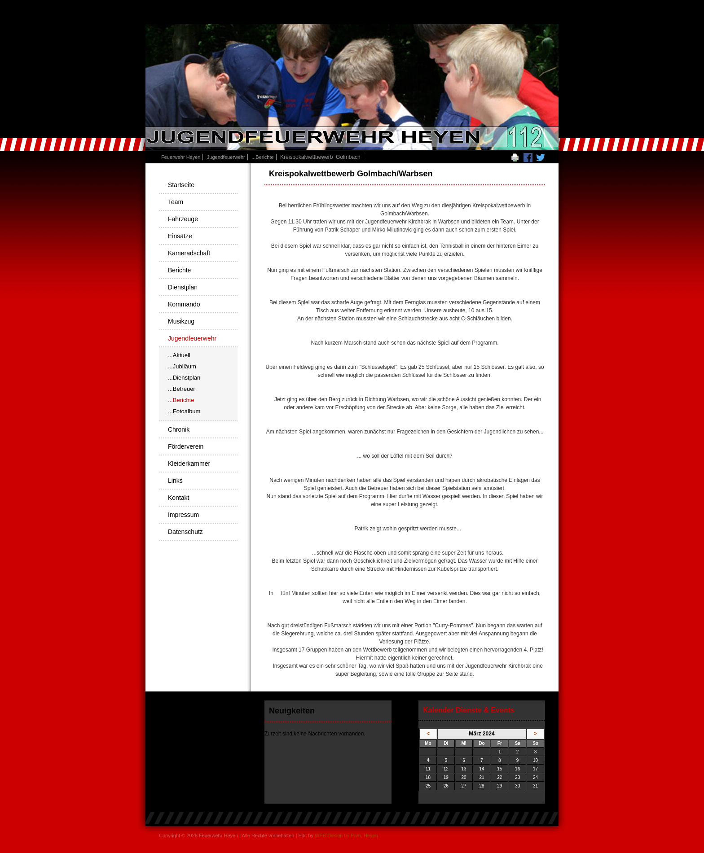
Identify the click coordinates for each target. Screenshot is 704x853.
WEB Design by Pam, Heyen (346, 835)
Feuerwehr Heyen (180, 157)
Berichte (179, 270)
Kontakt (178, 497)
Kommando (184, 304)
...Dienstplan (184, 377)
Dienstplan (183, 287)
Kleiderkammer (189, 463)
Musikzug (181, 321)
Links (175, 480)
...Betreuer (181, 388)
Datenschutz (185, 531)
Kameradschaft (189, 253)
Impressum (183, 514)
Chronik (178, 429)
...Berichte (262, 157)
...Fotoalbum (184, 411)
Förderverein (185, 446)
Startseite (181, 184)
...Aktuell (179, 355)
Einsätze (180, 236)
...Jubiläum (182, 366)
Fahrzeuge (183, 219)
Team (175, 202)
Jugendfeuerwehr (226, 157)
